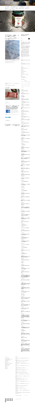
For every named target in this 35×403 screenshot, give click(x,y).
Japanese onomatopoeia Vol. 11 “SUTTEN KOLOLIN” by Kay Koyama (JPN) (22, 360)
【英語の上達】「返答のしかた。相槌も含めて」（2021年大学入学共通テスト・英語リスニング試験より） (25, 334)
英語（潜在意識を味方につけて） (8, 120)
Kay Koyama (9, 34)
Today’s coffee (6, 9)
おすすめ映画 (10, 9)
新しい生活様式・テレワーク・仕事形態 (24, 74)
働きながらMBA (22, 72)
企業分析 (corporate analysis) (23, 71)
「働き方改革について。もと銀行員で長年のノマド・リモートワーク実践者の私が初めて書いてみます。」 (25, 208)
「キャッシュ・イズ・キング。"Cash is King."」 (25, 244)
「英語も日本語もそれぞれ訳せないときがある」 (25, 265)
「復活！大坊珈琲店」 (23, 96)
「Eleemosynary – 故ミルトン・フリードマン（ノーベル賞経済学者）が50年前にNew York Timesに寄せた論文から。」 (25, 288)
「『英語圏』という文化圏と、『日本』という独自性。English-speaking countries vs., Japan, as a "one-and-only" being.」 (25, 284)
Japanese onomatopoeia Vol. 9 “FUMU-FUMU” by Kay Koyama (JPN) (21, 385)
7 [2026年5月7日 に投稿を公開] (25, 83)
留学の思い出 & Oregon (23, 76)
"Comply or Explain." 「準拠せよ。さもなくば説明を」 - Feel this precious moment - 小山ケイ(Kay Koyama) (25, 53)
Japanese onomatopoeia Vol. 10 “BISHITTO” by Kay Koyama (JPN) (21, 372)
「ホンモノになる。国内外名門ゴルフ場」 (24, 181)
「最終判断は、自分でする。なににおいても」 (25, 171)
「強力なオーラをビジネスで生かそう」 (24, 129)
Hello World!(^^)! (13, 9)
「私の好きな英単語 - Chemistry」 (24, 253)
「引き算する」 (22, 262)
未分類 (21, 75)
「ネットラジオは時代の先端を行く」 (24, 190)
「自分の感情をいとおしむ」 (23, 330)
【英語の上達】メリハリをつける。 (24, 337)
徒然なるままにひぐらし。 (23, 73)
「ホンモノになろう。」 (23, 187)
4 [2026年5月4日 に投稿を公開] (21, 83)
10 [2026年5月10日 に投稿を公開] (29, 83)
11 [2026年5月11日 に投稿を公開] (21, 84)
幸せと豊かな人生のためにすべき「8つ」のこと (25, 93)
